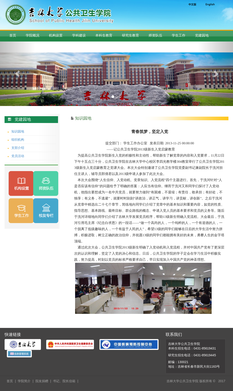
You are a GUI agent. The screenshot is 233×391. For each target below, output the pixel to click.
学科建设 (79, 35)
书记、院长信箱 (64, 381)
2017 (221, 381)
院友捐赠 (41, 381)
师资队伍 (155, 35)
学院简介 (24, 381)
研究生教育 (130, 35)
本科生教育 (103, 35)
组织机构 (17, 139)
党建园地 (202, 35)
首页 (12, 35)
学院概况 (32, 35)
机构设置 (56, 35)
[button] (17, 74)
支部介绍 (17, 148)
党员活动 (17, 156)
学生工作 (178, 35)
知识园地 (17, 131)
